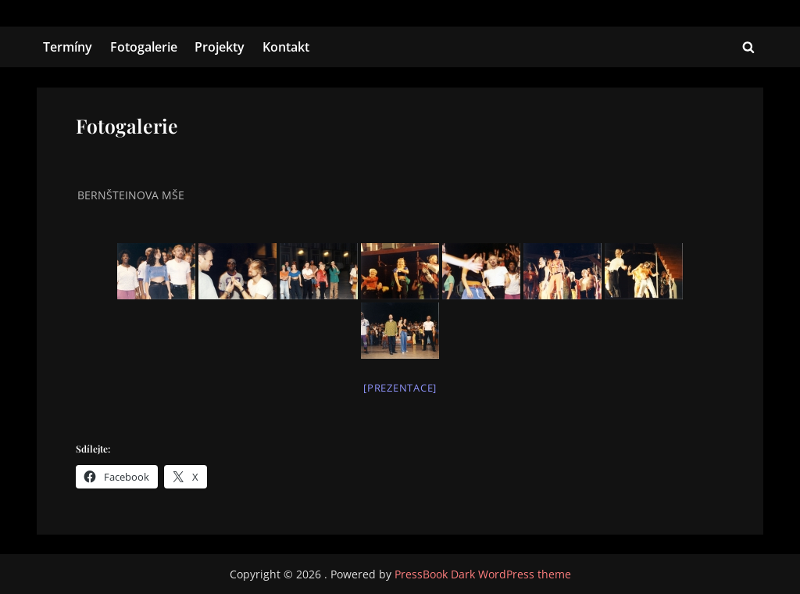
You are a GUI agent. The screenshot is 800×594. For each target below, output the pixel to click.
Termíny (67, 46)
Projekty (220, 46)
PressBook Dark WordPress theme (483, 574)
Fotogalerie (143, 46)
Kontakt (285, 46)
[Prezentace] (400, 388)
